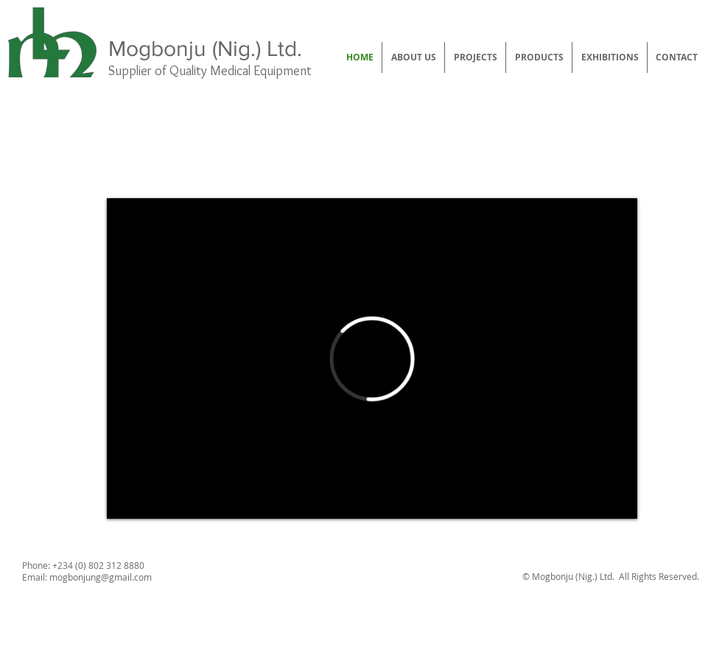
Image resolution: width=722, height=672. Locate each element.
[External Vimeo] (372, 358)
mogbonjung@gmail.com (100, 577)
